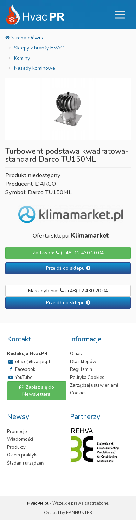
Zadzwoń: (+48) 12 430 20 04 (68, 252)
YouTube (19, 377)
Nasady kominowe (34, 68)
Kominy (22, 58)
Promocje (17, 431)
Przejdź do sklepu (68, 268)
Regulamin (81, 369)
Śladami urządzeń (25, 463)
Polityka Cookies (87, 377)
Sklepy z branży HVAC (39, 48)
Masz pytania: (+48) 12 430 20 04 (68, 290)
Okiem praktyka (23, 455)
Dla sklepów (83, 362)
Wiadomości (20, 439)
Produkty (16, 447)
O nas (76, 354)
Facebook (21, 369)
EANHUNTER (79, 512)
